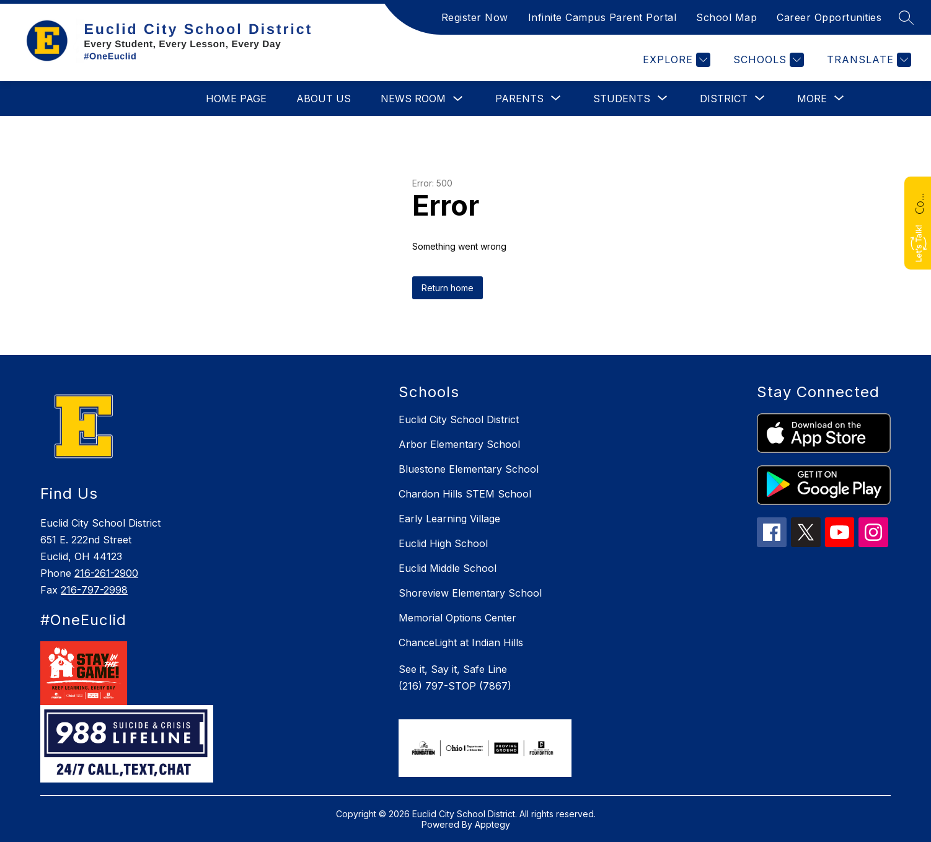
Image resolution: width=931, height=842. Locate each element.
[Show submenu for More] (812, 98)
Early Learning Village (449, 518)
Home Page (236, 98)
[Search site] (906, 17)
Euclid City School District (459, 419)
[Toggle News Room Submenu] (458, 98)
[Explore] (675, 60)
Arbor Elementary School (459, 444)
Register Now (474, 17)
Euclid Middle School (447, 568)
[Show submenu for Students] (621, 98)
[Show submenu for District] (724, 98)
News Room (413, 98)
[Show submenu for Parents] (519, 98)
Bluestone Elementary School (469, 469)
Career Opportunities (829, 17)
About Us (323, 98)
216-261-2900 (106, 573)
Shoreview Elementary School (470, 593)
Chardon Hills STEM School (465, 494)
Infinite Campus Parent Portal (602, 17)
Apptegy (492, 824)
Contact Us (919, 202)
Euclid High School (443, 543)
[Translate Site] (867, 60)
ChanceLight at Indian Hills (461, 642)
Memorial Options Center (457, 618)
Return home (447, 288)
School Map (726, 17)
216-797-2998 (94, 590)
